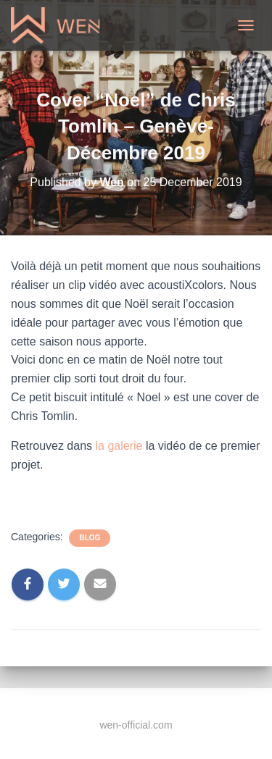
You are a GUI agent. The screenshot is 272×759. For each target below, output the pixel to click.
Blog (89, 538)
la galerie (119, 446)
